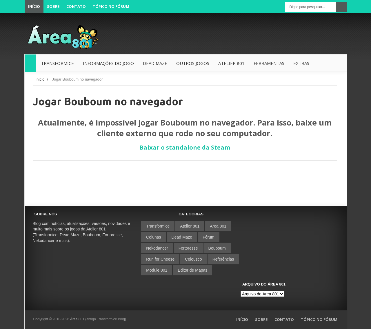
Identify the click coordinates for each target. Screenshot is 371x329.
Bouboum (217, 248)
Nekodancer (157, 248)
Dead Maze (182, 237)
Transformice (158, 226)
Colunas (153, 237)
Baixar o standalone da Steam (184, 147)
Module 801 (156, 270)
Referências (223, 259)
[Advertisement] (241, 34)
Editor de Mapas (192, 270)
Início (40, 79)
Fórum (208, 237)
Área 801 (218, 226)
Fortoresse (188, 248)
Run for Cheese (160, 259)
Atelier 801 (189, 226)
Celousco (193, 259)
